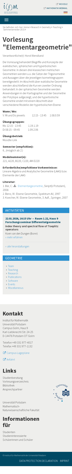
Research (35, 27)
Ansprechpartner (12, 389)
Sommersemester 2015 (14, 29)
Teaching (57, 27)
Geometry (46, 27)
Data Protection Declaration (38, 461)
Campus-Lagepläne (18, 353)
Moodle (62, 4)
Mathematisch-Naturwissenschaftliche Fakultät (21, 408)
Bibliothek (9, 385)
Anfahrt (11, 359)
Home (26, 27)
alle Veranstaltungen (18, 246)
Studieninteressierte (15, 436)
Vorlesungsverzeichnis (15, 381)
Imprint (64, 461)
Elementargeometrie (30, 186)
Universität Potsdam (14, 402)
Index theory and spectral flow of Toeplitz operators (31, 227)
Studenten (9, 432)
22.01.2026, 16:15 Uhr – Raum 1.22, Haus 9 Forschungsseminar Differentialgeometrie (33, 220)
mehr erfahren (15, 237)
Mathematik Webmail (56, 8)
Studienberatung (13, 377)
